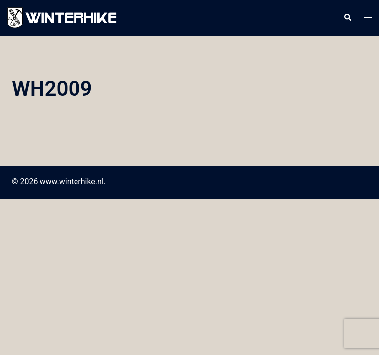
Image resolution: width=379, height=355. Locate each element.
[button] (347, 18)
